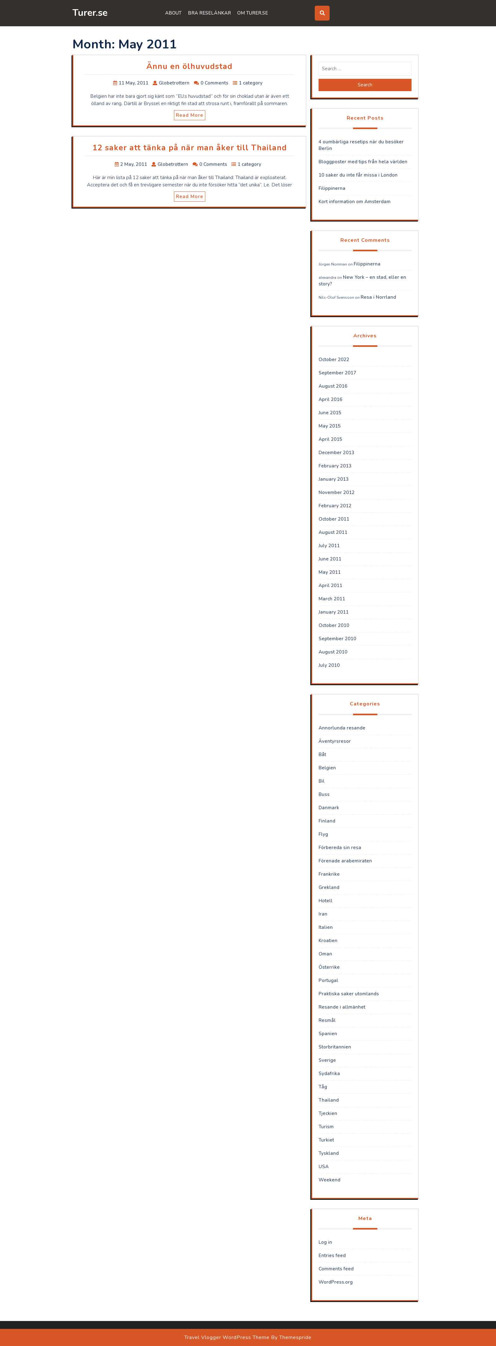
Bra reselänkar (209, 13)
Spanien (328, 1033)
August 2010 (333, 652)
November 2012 (337, 492)
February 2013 (335, 466)
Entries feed (332, 1255)
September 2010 (337, 638)
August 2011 (333, 532)
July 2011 (329, 545)
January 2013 (334, 479)
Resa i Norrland (378, 297)
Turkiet (326, 1140)
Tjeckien (328, 1113)
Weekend (329, 1180)
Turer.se (90, 12)
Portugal (328, 980)
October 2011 (334, 519)
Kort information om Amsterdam (355, 201)
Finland (327, 821)
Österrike (329, 967)
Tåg (323, 1087)
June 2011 (330, 559)
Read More (189, 115)
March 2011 (332, 599)
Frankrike (329, 874)
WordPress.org (336, 1282)
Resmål (327, 1020)
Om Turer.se (252, 13)
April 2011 (330, 585)
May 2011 (330, 572)
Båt (322, 754)
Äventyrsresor (335, 741)
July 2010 (329, 665)
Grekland (329, 887)
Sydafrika (329, 1073)
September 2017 (337, 373)
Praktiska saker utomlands (349, 994)
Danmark (329, 807)
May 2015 (330, 426)
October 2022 (334, 359)
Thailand (329, 1100)
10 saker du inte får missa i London (358, 175)
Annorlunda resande (342, 728)
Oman (325, 954)
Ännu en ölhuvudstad (189, 66)
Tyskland (329, 1153)
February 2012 (335, 506)
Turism (326, 1127)
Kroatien (328, 940)
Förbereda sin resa (340, 847)
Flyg (323, 834)
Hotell (325, 901)
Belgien (327, 768)
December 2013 (336, 452)
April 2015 (330, 439)
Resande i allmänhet (342, 1007)
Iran (323, 914)
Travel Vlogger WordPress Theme (227, 1337)
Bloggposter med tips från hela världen (363, 162)
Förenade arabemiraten (345, 861)
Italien (326, 927)
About (173, 13)
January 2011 (334, 612)
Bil (322, 781)
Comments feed (336, 1269)
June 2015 (330, 413)
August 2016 (333, 386)
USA (324, 1166)
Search (365, 85)
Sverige (327, 1060)
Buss (324, 794)
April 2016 (330, 399)
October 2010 (334, 625)
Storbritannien (335, 1047)
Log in (325, 1242)
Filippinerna (332, 188)
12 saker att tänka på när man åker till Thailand (189, 147)
